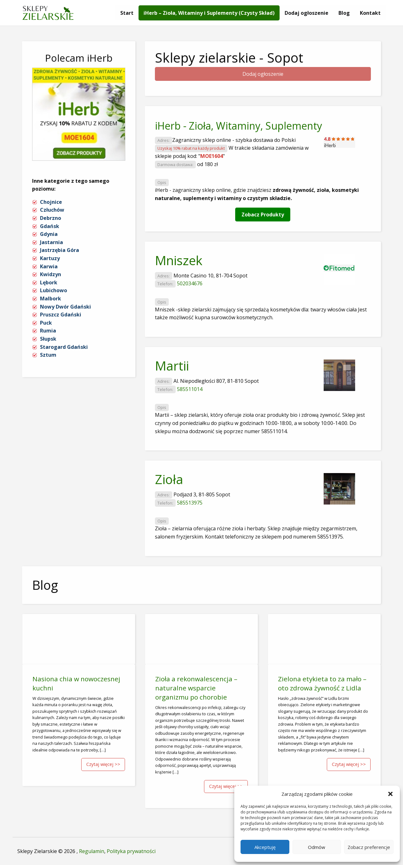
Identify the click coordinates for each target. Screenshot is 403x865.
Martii (172, 365)
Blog (344, 12)
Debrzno (50, 218)
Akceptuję (264, 847)
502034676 (189, 283)
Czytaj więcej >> (103, 764)
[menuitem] (127, 12)
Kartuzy (50, 258)
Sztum (48, 354)
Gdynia (49, 234)
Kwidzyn (50, 274)
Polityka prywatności (131, 851)
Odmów (316, 847)
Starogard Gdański (64, 346)
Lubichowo (53, 290)
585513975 (189, 502)
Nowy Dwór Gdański (65, 306)
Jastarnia (51, 242)
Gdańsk (49, 226)
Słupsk (48, 338)
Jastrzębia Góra (59, 250)
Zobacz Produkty (262, 214)
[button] (390, 794)
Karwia (49, 266)
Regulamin (91, 851)
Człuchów (52, 209)
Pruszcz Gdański (60, 314)
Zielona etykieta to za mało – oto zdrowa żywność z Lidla (322, 683)
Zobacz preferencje (369, 847)
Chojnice (51, 201)
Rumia (48, 330)
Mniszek (178, 260)
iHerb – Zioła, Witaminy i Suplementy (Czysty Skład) (209, 12)
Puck (46, 322)
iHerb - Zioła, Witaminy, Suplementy (238, 125)
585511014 (189, 389)
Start (126, 12)
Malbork (50, 298)
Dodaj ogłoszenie (306, 12)
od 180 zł (207, 164)
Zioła (169, 479)
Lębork (48, 282)
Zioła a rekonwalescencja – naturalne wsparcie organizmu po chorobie (196, 687)
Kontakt (370, 12)
